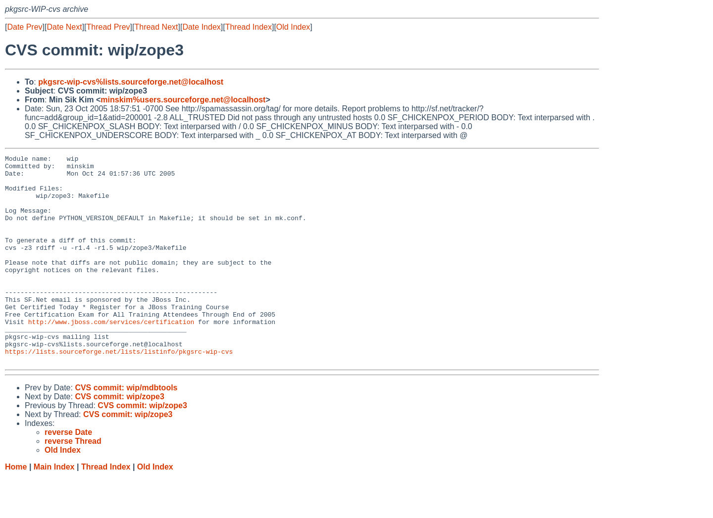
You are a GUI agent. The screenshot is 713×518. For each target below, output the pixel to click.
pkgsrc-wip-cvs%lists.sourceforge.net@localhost (130, 82)
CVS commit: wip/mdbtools (126, 429)
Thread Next (156, 27)
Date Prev (24, 27)
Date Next (64, 27)
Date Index (201, 27)
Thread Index (248, 27)
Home (16, 508)
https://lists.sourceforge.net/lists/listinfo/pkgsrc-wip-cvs (119, 391)
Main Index (54, 508)
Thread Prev (108, 27)
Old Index (293, 27)
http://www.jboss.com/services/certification (111, 355)
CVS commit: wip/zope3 (119, 438)
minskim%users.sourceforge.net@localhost (183, 99)
